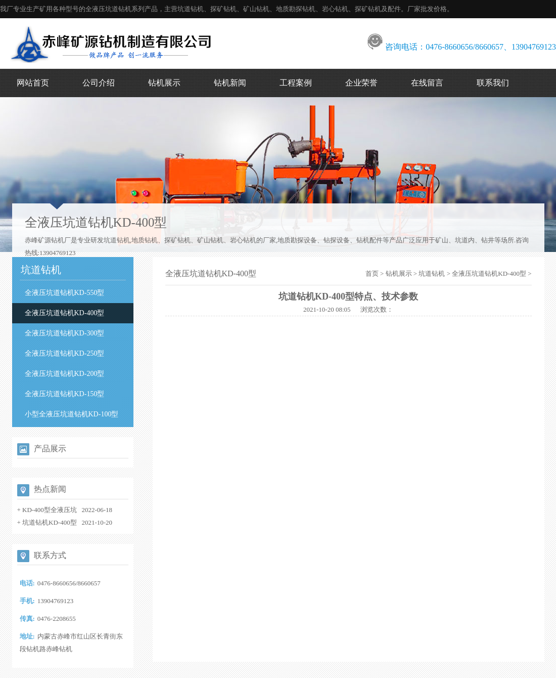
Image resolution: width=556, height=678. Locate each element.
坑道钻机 (432, 273)
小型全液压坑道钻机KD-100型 (72, 414)
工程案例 (296, 82)
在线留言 (427, 82)
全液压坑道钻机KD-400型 (65, 313)
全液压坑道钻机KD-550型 (65, 292)
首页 (372, 273)
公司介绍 (98, 82)
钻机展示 (164, 82)
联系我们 (493, 82)
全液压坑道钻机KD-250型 (65, 353)
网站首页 (33, 82)
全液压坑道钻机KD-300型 (65, 333)
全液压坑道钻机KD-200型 (65, 373)
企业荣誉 (361, 82)
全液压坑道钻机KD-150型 (65, 394)
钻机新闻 (230, 82)
